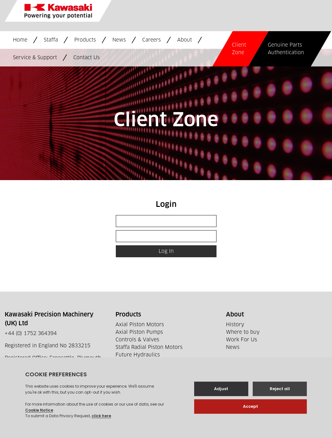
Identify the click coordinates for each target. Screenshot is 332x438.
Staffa (51, 40)
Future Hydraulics (137, 354)
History (235, 324)
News (119, 40)
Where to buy (243, 332)
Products (85, 40)
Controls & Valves (137, 339)
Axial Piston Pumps (139, 332)
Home (20, 40)
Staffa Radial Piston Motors (149, 347)
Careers (151, 40)
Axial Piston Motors (139, 324)
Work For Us (241, 339)
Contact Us (86, 57)
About (184, 40)
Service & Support (35, 57)
